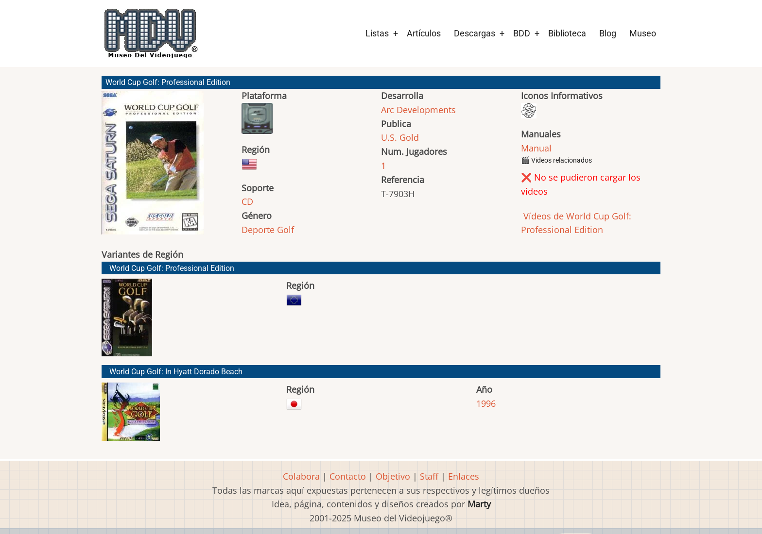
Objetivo (393, 476)
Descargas (474, 33)
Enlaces (463, 476)
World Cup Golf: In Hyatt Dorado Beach (175, 371)
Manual (536, 148)
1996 (486, 403)
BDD (521, 33)
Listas (377, 33)
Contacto (347, 476)
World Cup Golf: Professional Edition (171, 268)
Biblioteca (567, 33)
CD (247, 201)
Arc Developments (418, 110)
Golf (285, 229)
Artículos (424, 33)
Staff (429, 476)
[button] (153, 167)
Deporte (258, 229)
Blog (607, 33)
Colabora (301, 476)
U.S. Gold (400, 137)
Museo (642, 33)
